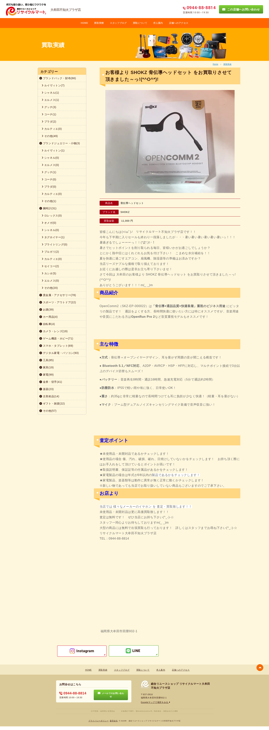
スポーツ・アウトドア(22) (57, 302)
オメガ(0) (49, 222)
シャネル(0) (50, 157)
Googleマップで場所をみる (155, 702)
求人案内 (158, 23)
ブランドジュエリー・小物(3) (59, 143)
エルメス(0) (50, 164)
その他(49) (50, 136)
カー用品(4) (48, 316)
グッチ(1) (49, 172)
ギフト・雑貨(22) (52, 403)
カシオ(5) (49, 273)
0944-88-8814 (72, 693)
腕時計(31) (48, 208)
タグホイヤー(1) (53, 237)
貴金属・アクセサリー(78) (57, 295)
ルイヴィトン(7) (53, 85)
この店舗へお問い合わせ (241, 9)
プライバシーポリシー (98, 721)
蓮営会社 (114, 721)
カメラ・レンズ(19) (53, 331)
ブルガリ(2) (50, 251)
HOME (84, 23)
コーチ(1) (49, 114)
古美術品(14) (49, 396)
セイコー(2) (50, 266)
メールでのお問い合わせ (111, 695)
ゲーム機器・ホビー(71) (56, 338)
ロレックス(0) (52, 215)
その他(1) (49, 201)
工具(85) (46, 360)
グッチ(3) (49, 107)
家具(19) (46, 367)
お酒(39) (46, 309)
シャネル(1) (50, 92)
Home (215, 64)
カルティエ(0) (52, 128)
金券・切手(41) (50, 381)
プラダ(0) (49, 186)
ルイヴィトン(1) (53, 150)
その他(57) (48, 410)
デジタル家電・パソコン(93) (59, 352)
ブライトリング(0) (54, 244)
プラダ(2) (49, 121)
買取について (140, 23)
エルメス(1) (50, 99)
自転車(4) (47, 324)
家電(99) (46, 374)
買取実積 (99, 23)
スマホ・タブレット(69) (56, 345)
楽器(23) (46, 389)
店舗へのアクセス (178, 23)
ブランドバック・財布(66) (57, 78)
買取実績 (227, 64)
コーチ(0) (49, 179)
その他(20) (50, 287)
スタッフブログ (118, 23)
